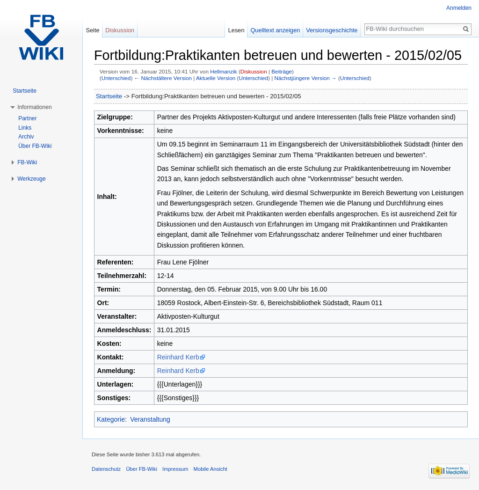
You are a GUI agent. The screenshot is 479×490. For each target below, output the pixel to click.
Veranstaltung (150, 419)
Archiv (26, 136)
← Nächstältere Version (163, 78)
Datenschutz (106, 469)
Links (24, 127)
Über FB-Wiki (34, 146)
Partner (27, 118)
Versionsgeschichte (331, 30)
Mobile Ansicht (210, 469)
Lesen (236, 30)
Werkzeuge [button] (31, 179)
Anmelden (459, 8)
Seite (92, 30)
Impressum (175, 469)
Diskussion (253, 71)
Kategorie (111, 419)
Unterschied (116, 78)
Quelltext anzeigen (275, 30)
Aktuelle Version (215, 78)
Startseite (109, 96)
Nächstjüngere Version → (306, 78)
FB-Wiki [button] (27, 162)
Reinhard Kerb (178, 357)
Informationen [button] (34, 107)
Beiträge (281, 71)
